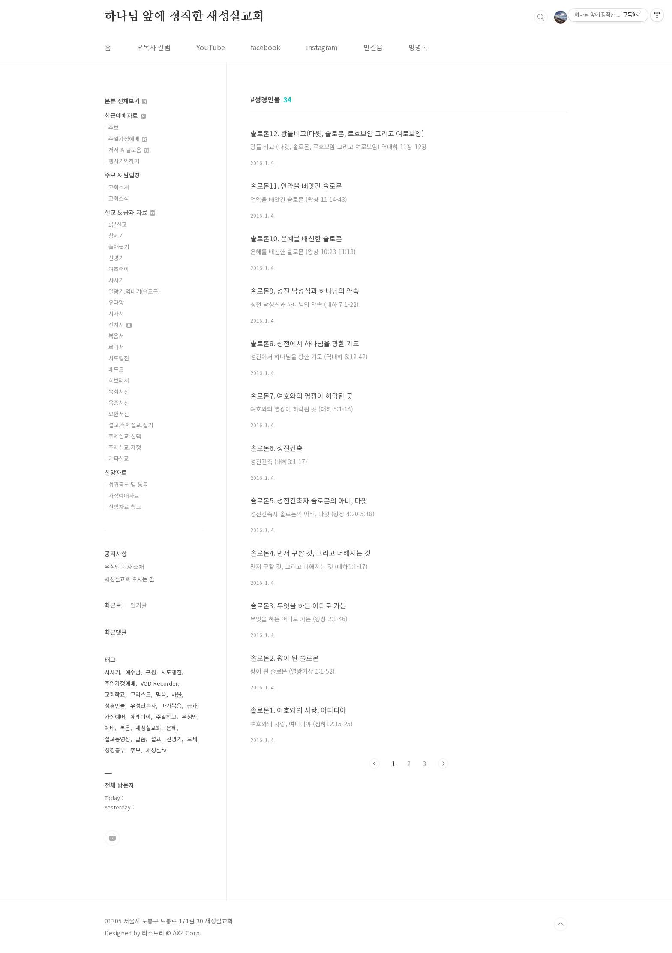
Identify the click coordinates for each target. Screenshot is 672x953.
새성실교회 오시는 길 (129, 579)
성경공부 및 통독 (128, 484)
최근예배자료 (125, 115)
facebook (265, 47)
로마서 (116, 347)
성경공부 (115, 750)
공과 (192, 705)
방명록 (418, 47)
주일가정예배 (127, 139)
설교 (156, 739)
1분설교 (117, 224)
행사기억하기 (123, 161)
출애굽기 (118, 247)
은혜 (171, 728)
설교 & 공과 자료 (130, 212)
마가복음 (171, 705)
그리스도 (140, 694)
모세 (192, 739)
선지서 (120, 325)
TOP (560, 924)
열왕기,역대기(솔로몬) (134, 291)
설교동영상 (117, 739)
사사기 (116, 280)
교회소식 (118, 198)
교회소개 (118, 187)
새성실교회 (148, 728)
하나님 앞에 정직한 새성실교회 (184, 17)
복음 (125, 728)
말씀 (140, 739)
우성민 (189, 717)
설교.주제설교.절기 (130, 425)
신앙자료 (116, 472)
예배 (110, 728)
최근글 (113, 605)
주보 (113, 127)
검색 (540, 17)
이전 (374, 763)
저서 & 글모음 (128, 150)
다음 (443, 763)
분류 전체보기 (126, 100)
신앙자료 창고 (124, 507)
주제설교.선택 (124, 436)
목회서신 (118, 391)
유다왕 (116, 302)
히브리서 (118, 380)
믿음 (161, 694)
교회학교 (115, 694)
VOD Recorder (159, 683)
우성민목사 (143, 705)
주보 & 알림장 (122, 175)
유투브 (112, 838)
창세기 (116, 235)
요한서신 (118, 414)
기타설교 (118, 458)
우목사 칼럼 (154, 47)
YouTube (210, 47)
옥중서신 (118, 403)
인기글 (138, 605)
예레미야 (140, 717)
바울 (176, 694)
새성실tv (156, 750)
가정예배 (115, 717)
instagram (322, 47)
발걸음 (373, 47)
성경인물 (115, 705)
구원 (151, 672)
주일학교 (166, 717)
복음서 (116, 336)
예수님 (133, 672)
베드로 (116, 369)
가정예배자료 (123, 495)
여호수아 (118, 269)
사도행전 (118, 358)
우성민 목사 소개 (124, 567)
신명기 (116, 258)
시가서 (116, 313)
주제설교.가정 (124, 447)
